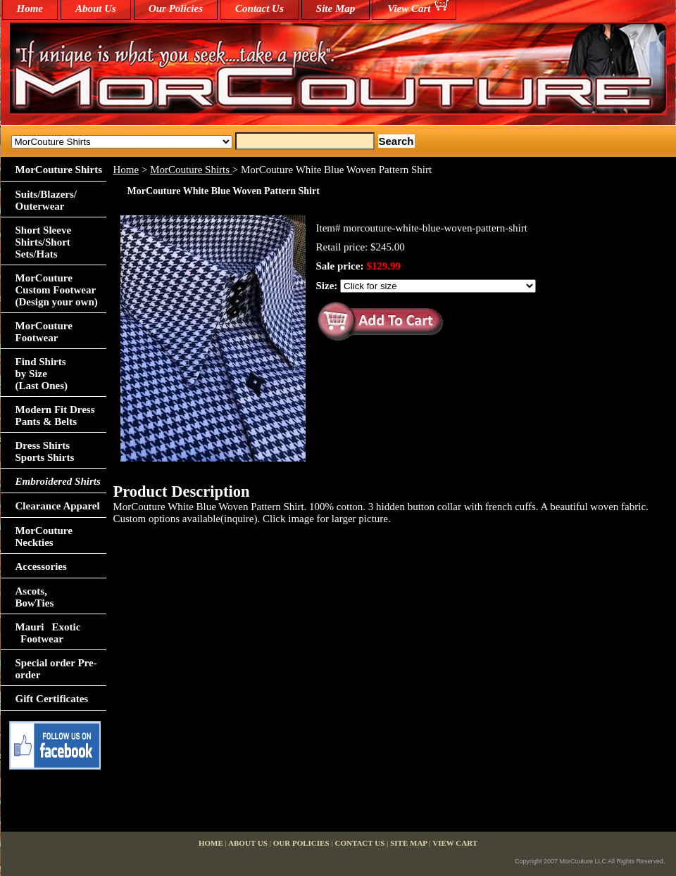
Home (126, 169)
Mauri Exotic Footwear (48, 633)
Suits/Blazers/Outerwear (46, 200)
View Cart (408, 8)
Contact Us (259, 8)
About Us (95, 8)
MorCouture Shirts (191, 169)
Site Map (335, 8)
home (30, 8)
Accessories (41, 566)
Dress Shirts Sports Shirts (45, 451)
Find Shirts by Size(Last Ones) (41, 373)
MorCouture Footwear (44, 331)
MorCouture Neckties (44, 536)
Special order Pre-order (56, 668)
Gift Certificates (52, 698)
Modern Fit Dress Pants (55, 415)
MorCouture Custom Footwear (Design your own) (56, 289)
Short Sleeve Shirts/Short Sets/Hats (43, 242)
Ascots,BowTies (34, 597)
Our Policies (176, 8)
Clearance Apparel (57, 506)
